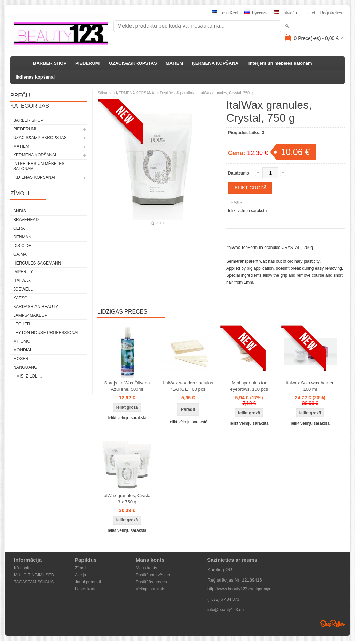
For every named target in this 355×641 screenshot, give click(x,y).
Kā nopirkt (23, 568)
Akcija (80, 575)
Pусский (256, 12)
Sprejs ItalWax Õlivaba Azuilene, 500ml (127, 386)
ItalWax (22, 280)
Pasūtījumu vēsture (154, 575)
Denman (22, 237)
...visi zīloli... (27, 376)
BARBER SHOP (49, 63)
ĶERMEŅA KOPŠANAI (215, 63)
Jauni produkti (88, 581)
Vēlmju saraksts (150, 588)
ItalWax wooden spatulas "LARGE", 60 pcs (188, 386)
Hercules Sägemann (37, 263)
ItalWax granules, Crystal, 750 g (226, 93)
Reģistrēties (331, 12)
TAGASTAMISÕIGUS (34, 581)
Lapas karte (86, 588)
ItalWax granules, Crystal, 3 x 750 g (127, 498)
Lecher (21, 324)
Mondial (22, 350)
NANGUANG (25, 367)
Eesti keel (225, 12)
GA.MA (20, 254)
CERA (19, 228)
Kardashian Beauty (35, 306)
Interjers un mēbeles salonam (280, 63)
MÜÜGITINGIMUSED (34, 575)
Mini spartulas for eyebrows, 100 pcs (249, 386)
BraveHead (26, 219)
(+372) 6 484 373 (223, 599)
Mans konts (146, 568)
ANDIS (19, 211)
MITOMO (21, 341)
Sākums (104, 93)
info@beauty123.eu (225, 609)
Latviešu (285, 12)
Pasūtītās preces (151, 581)
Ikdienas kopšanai (35, 77)
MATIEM (174, 63)
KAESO (20, 297)
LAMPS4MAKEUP (30, 315)
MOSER (21, 358)
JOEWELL (23, 289)
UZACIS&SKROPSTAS (133, 63)
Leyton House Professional (46, 332)
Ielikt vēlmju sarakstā (247, 210)
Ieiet (311, 12)
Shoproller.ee (332, 623)
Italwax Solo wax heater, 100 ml (310, 386)
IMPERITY (23, 271)
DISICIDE (22, 245)
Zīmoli (80, 568)
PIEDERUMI (87, 63)
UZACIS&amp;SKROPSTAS (40, 137)
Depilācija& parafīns (177, 93)
